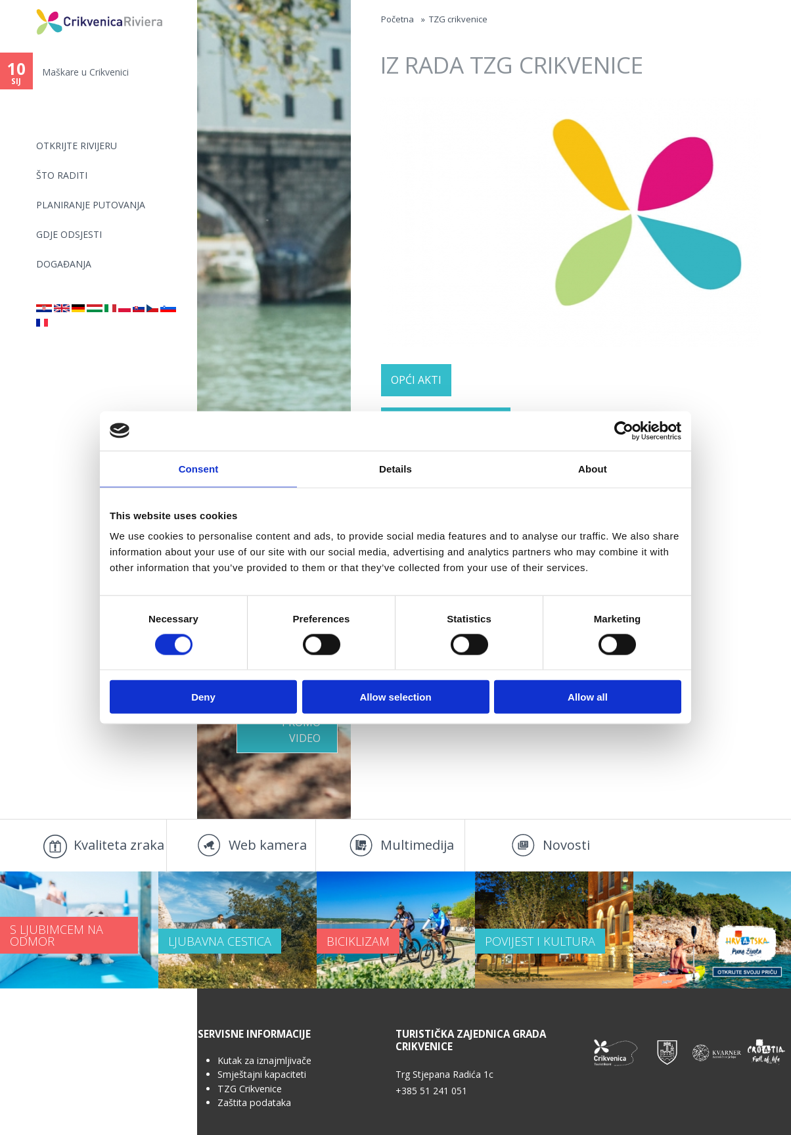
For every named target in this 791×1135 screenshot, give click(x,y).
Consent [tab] (199, 468)
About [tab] (592, 468)
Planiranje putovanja (90, 204)
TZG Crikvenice (249, 1088)
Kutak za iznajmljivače (264, 1060)
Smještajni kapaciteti (261, 1074)
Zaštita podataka (254, 1102)
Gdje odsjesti (69, 234)
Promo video (301, 730)
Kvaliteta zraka (119, 845)
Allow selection (395, 697)
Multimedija (417, 845)
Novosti (566, 845)
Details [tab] (395, 468)
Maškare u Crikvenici (85, 72)
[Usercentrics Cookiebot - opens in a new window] (623, 430)
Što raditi (61, 175)
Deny (203, 697)
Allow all (588, 697)
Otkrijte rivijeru (76, 145)
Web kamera (268, 845)
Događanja (63, 264)
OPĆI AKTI (416, 380)
